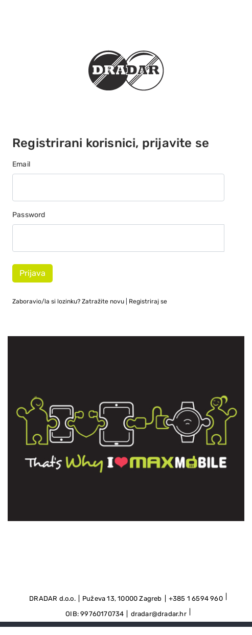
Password (28, 214)
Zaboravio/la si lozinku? (68, 301)
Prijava (32, 273)
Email (21, 164)
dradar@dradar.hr (159, 614)
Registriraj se (148, 301)
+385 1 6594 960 (196, 598)
